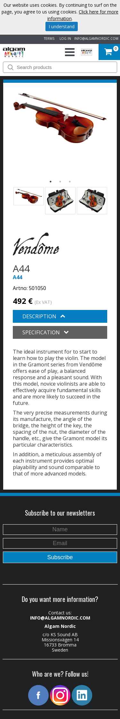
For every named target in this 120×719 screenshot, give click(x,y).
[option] (60, 118)
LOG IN (64, 38)
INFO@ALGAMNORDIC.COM (96, 38)
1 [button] (50, 181)
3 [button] (70, 181)
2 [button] (60, 181)
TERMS (48, 38)
